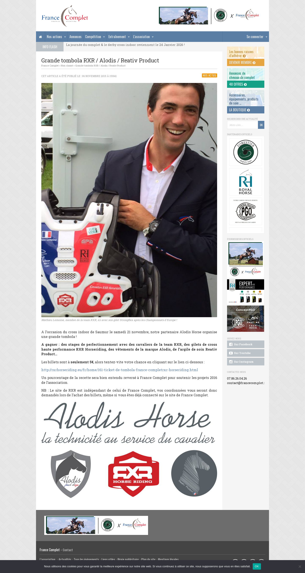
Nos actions (54, 36)
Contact (68, 550)
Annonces (75, 36)
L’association (141, 36)
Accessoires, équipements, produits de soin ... (243, 99)
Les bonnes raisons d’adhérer (241, 53)
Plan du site (148, 559)
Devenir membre (242, 62)
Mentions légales (168, 559)
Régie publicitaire (128, 559)
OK (257, 566)
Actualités (65, 559)
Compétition (93, 36)
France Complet (50, 65)
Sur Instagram (241, 362)
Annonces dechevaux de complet (242, 75)
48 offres (238, 84)
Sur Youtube (239, 353)
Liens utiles (108, 559)
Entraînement (117, 36)
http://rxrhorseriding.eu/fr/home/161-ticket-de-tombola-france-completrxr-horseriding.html (119, 370)
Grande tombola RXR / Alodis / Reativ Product (100, 65)
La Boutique (239, 109)
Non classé (67, 65)
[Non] (300, 566)
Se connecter (255, 36)
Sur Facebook (240, 344)
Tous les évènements (86, 559)
